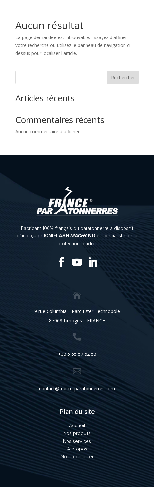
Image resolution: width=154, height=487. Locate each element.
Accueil (77, 425)
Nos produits (77, 433)
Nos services (77, 441)
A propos (77, 448)
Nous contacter (77, 456)
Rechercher (123, 77)
